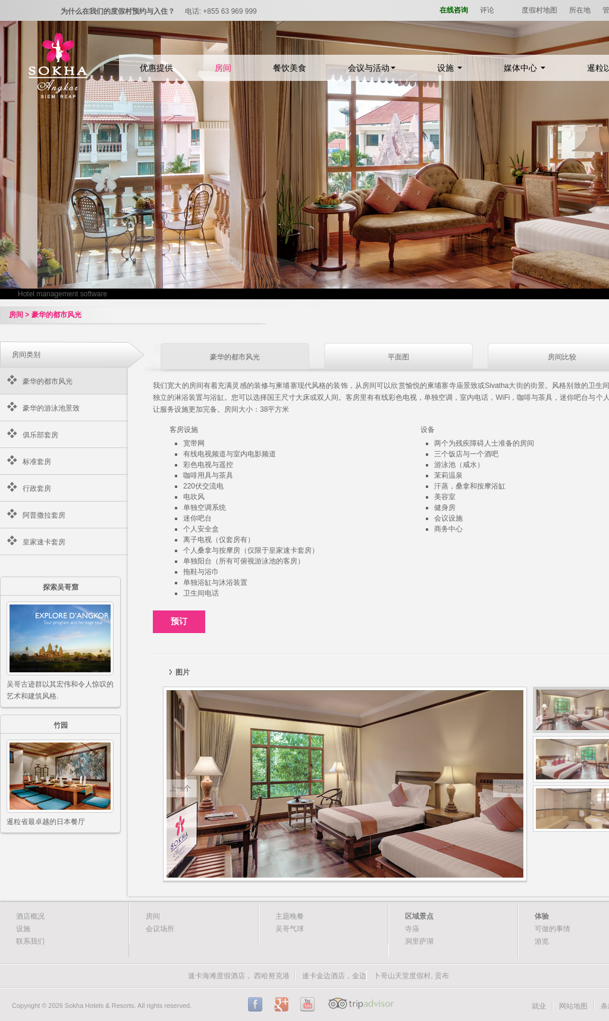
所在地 (580, 10)
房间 (223, 68)
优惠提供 (156, 68)
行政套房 (37, 488)
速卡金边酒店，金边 (334, 976)
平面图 (398, 357)
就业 (539, 1006)
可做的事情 (552, 929)
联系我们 (30, 941)
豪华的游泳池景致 (51, 408)
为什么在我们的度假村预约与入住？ (118, 11)
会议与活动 (371, 68)
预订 (179, 621)
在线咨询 (454, 10)
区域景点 (419, 916)
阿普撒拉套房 (44, 515)
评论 (487, 10)
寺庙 (412, 929)
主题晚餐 (289, 916)
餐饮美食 (289, 68)
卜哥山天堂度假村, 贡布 (411, 976)
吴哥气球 (289, 929)
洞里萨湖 (419, 941)
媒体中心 (524, 68)
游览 (542, 941)
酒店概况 (30, 916)
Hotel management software (62, 294)
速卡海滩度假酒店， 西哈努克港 (239, 976)
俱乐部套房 (40, 435)
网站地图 (573, 1006)
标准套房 (37, 462)
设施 (449, 68)
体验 (542, 916)
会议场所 (160, 929)
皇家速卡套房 (44, 542)
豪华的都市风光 (48, 381)
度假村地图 (539, 10)
